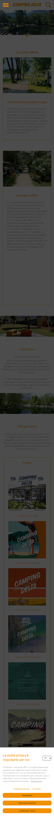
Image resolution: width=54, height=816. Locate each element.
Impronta (36, 788)
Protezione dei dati (21, 788)
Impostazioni (27, 795)
